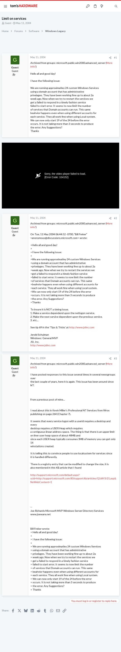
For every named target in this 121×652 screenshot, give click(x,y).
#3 (115, 358)
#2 (115, 218)
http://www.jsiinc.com (81, 327)
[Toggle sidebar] (109, 6)
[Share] (110, 57)
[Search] (116, 6)
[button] (5, 6)
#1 (115, 57)
